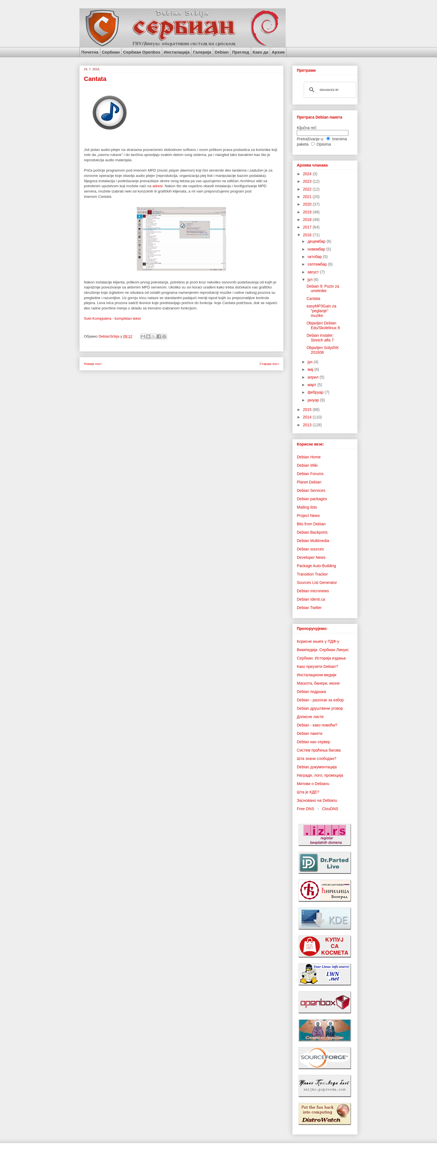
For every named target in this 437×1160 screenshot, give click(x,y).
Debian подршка (311, 691)
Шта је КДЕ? (308, 792)
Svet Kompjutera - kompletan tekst (112, 318)
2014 (308, 417)
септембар (317, 264)
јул (310, 279)
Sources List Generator (317, 582)
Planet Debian (309, 482)
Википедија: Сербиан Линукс (323, 650)
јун (310, 362)
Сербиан (111, 52)
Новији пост (93, 363)
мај (310, 369)
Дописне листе (310, 716)
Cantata (313, 298)
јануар (313, 400)
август (313, 272)
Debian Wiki (307, 465)
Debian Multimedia (313, 540)
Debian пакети (309, 733)
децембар (316, 241)
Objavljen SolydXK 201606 (323, 350)
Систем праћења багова (319, 750)
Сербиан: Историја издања (321, 658)
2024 (308, 174)
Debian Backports (312, 532)
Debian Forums (310, 473)
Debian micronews (313, 591)
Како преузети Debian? (317, 666)
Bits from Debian (311, 524)
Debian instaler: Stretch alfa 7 (320, 337)
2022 (308, 189)
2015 (308, 409)
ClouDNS (330, 809)
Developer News (311, 557)
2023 (308, 181)
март (312, 384)
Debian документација (317, 767)
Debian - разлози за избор (320, 700)
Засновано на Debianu (317, 800)
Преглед (240, 52)
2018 (308, 219)
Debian (222, 52)
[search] (329, 89)
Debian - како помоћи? (317, 725)
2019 (308, 212)
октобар (315, 256)
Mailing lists (307, 507)
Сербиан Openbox (141, 52)
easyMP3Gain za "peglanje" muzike (321, 311)
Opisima (324, 144)
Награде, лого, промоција (320, 775)
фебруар (315, 392)
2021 (308, 196)
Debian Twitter (309, 607)
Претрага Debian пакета (319, 117)
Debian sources (310, 549)
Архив (278, 52)
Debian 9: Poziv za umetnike (323, 288)
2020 (308, 204)
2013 (308, 425)
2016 (308, 235)
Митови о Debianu (313, 783)
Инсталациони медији (316, 675)
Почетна (89, 52)
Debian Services (311, 490)
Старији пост (269, 363)
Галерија (202, 52)
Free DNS (305, 809)
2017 (308, 227)
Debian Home (309, 457)
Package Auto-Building (316, 566)
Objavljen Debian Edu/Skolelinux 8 (323, 325)
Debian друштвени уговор (320, 708)
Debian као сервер (313, 742)
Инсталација (177, 52)
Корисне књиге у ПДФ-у (318, 641)
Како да (260, 52)
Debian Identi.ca (311, 599)
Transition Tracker (312, 574)
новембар (316, 249)
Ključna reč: (307, 128)
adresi (157, 186)
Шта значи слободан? (316, 758)
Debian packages (312, 499)
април (313, 377)
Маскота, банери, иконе (318, 683)
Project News (308, 515)
